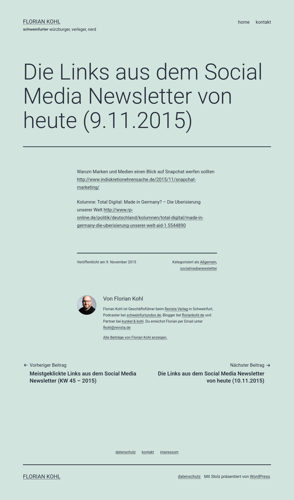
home (244, 22)
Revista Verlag (176, 309)
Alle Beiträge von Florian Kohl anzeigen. (135, 337)
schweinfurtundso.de (144, 315)
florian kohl (41, 21)
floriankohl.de (193, 315)
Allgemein (208, 262)
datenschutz (189, 476)
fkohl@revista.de (116, 327)
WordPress (260, 476)
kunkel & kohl (133, 321)
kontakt (263, 22)
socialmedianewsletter (198, 268)
